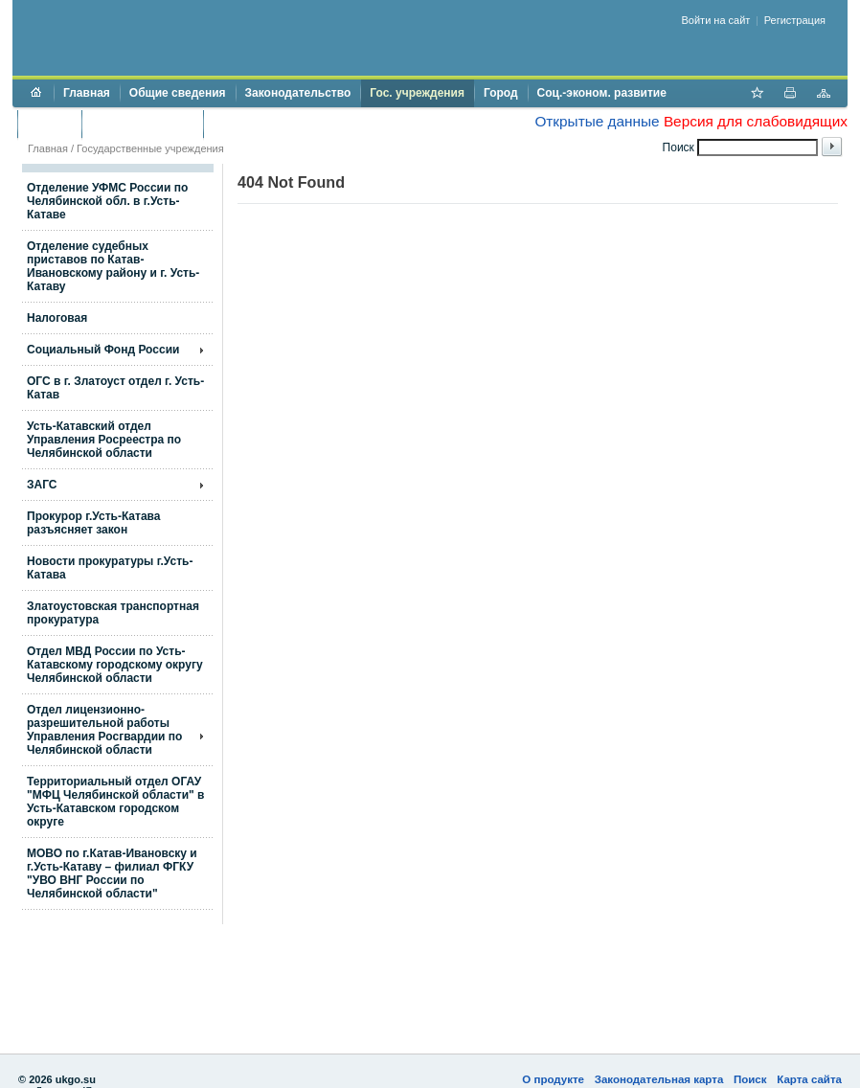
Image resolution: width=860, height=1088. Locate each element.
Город (501, 93)
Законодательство (298, 93)
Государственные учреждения (150, 148)
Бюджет (49, 123)
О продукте (553, 1079)
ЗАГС (42, 484)
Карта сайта (809, 1079)
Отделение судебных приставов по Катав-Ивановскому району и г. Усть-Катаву (113, 266)
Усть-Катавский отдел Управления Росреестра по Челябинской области (104, 439)
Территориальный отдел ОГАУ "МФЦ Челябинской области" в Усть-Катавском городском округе (115, 801)
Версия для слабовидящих (756, 121)
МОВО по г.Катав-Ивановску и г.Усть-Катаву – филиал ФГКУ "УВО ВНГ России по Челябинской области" (112, 873)
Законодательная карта (659, 1079)
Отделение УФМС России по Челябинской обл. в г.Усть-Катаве (107, 201)
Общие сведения (177, 93)
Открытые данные (596, 121)
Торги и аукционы (142, 123)
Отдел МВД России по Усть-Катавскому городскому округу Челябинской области (115, 665)
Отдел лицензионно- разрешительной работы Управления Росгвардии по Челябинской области (104, 730)
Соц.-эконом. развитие (602, 93)
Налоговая (57, 318)
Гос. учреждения (417, 93)
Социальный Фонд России (103, 349)
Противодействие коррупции (295, 123)
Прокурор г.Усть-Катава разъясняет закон (93, 523)
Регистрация (795, 20)
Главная (86, 93)
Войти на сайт (716, 20)
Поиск (750, 1079)
